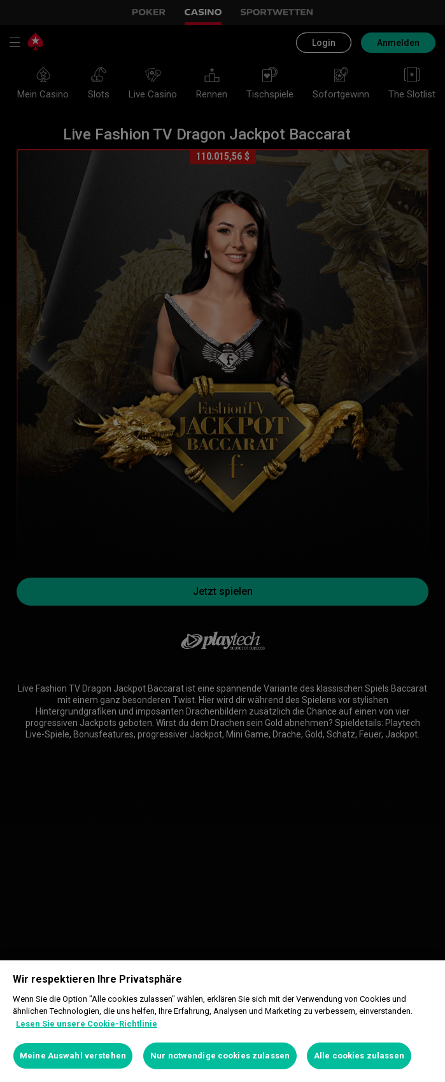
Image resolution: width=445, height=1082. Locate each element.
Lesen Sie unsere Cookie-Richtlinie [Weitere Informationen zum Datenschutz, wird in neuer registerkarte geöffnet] (86, 1024)
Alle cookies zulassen (359, 1055)
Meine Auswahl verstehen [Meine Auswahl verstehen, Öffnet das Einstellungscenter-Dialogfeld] (73, 1055)
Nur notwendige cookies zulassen (220, 1055)
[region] (222, 1021)
